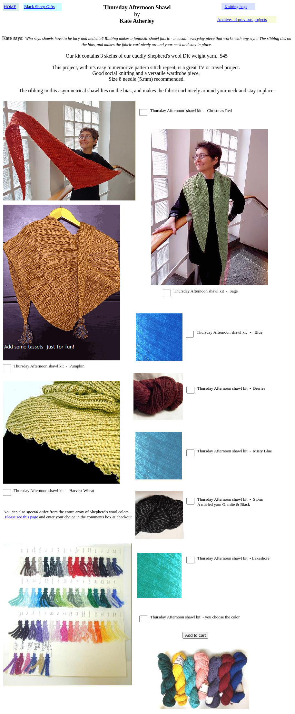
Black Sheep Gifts (39, 6)
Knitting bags (236, 6)
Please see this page (21, 517)
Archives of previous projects (242, 19)
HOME (10, 6)
